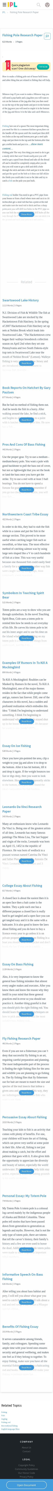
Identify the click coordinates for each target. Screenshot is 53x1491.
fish (10, 181)
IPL (3, 12)
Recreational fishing (9, 1425)
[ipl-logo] (12, 6)
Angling (4, 1419)
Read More (26, 363)
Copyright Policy (26, 1465)
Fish (3, 1415)
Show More (26, 214)
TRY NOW (43, 66)
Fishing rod (7, 195)
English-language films (10, 1429)
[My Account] (48, 4)
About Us (26, 1447)
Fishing (5, 126)
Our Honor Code (26, 1472)
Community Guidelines (26, 1469)
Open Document (26, 1485)
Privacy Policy (26, 1476)
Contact (26, 1451)
